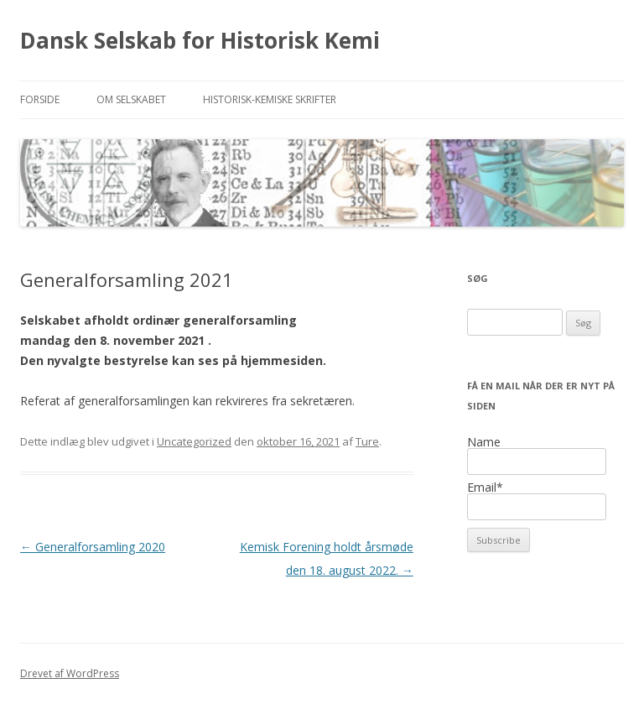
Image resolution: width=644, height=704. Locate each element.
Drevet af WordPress (69, 673)
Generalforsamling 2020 (92, 547)
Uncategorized (194, 441)
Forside (40, 99)
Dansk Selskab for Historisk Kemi (200, 40)
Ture (367, 441)
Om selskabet (131, 99)
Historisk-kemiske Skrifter (269, 99)
